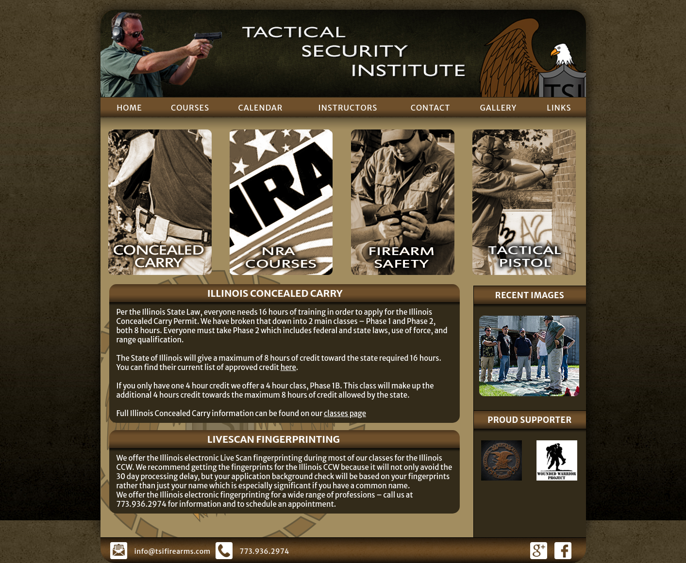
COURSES (190, 108)
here (288, 367)
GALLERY (498, 108)
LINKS (559, 108)
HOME (129, 108)
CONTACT (431, 108)
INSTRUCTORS (348, 108)
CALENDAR (260, 108)
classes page (345, 413)
